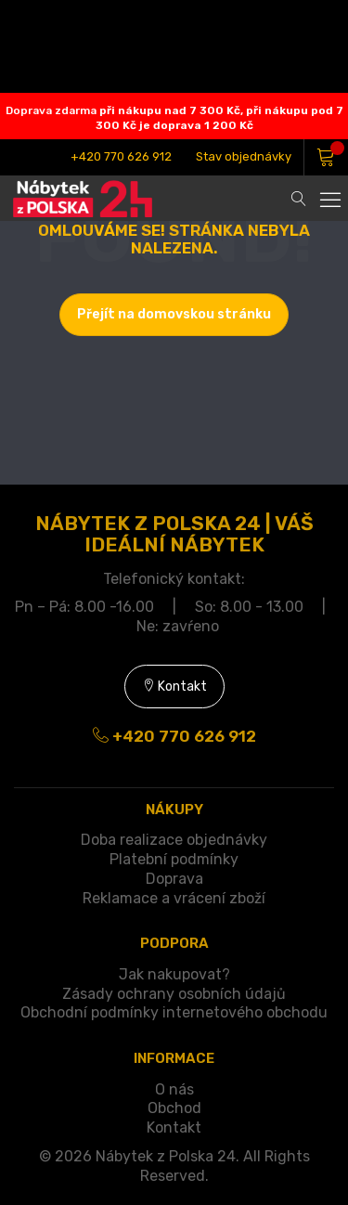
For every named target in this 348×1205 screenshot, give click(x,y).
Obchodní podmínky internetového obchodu (174, 1012)
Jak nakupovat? (174, 974)
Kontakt (174, 686)
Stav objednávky (243, 156)
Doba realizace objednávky (174, 840)
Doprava (174, 879)
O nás (174, 1089)
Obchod (174, 1108)
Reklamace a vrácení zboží (174, 898)
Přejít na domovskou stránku (174, 314)
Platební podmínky (174, 859)
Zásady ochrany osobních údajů (174, 994)
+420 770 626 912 (121, 156)
